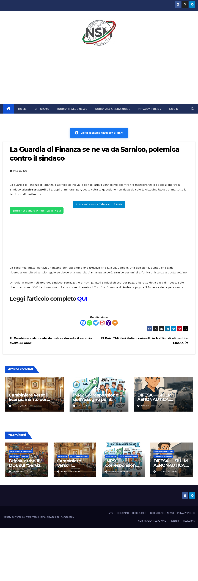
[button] (192, 109)
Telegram (174, 520)
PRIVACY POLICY (149, 109)
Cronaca (14, 456)
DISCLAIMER (139, 513)
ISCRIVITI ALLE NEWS (72, 109)
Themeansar (66, 517)
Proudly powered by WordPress (20, 517)
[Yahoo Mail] (108, 323)
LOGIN (173, 109)
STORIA (25, 456)
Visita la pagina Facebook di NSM (99, 133)
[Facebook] (83, 323)
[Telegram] (96, 323)
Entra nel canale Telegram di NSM (99, 204)
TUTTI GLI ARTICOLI (78, 456)
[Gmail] (102, 323)
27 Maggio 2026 (22, 471)
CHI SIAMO (42, 109)
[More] (115, 323)
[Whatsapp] (89, 323)
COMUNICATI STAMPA (164, 452)
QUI (82, 298)
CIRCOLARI (111, 456)
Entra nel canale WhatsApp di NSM (36, 210)
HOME (22, 109)
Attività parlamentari (21, 452)
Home (110, 513)
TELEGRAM (189, 520)
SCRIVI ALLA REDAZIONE (112, 109)
